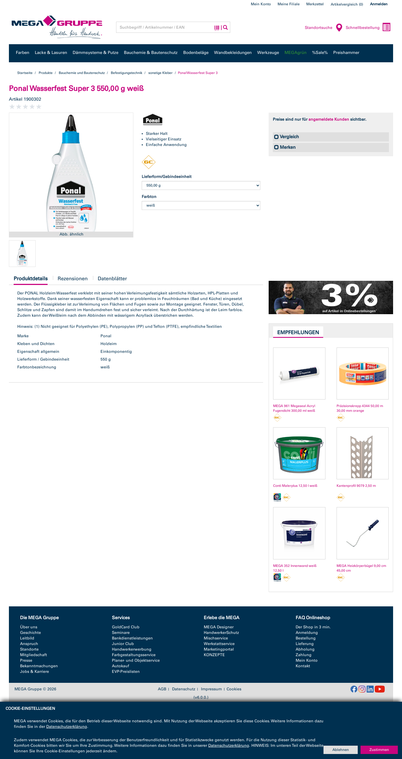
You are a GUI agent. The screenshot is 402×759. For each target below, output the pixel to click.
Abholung (305, 649)
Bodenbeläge (196, 52)
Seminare (121, 632)
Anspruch (29, 643)
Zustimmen (379, 750)
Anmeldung (307, 632)
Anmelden (379, 4)
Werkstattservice (219, 643)
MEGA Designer (219, 627)
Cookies (234, 689)
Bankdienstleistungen (132, 638)
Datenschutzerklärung (66, 726)
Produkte (46, 73)
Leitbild (27, 638)
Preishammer (346, 52)
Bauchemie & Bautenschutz (151, 52)
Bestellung (306, 638)
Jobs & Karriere (34, 671)
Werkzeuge (268, 52)
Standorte (29, 649)
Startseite (25, 73)
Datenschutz (183, 689)
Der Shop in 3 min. (313, 627)
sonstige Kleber (160, 73)
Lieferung (305, 643)
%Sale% (320, 52)
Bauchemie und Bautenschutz (82, 73)
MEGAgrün (296, 52)
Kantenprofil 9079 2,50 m (356, 486)
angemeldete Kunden (328, 119)
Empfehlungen (298, 332)
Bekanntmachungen (39, 666)
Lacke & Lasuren (51, 52)
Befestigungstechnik (126, 73)
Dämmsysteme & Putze (95, 52)
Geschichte (30, 632)
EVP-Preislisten (126, 671)
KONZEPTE (214, 655)
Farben (22, 52)
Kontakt (303, 666)
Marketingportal (219, 649)
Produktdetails (31, 280)
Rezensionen (73, 279)
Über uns (28, 627)
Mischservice (216, 638)
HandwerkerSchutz (221, 632)
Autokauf (120, 666)
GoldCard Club (125, 627)
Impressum (211, 689)
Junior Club (123, 643)
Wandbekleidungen (233, 52)
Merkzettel (315, 4)
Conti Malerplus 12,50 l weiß (295, 486)
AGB (162, 689)
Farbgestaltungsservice (134, 655)
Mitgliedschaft (33, 655)
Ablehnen (340, 750)
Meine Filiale (289, 4)
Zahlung (304, 655)
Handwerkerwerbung (131, 649)
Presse (26, 660)
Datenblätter (112, 279)
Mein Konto (261, 4)
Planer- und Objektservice (136, 660)
